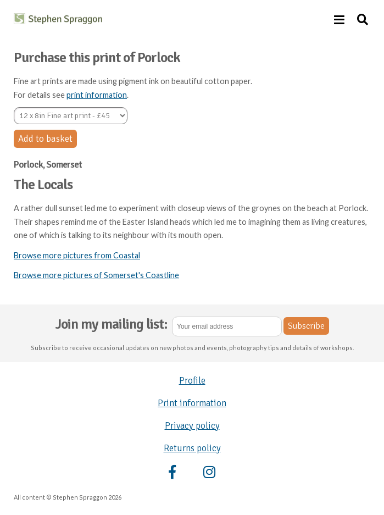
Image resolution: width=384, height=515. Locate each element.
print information (96, 94)
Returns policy (192, 448)
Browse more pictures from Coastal (77, 255)
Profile (192, 380)
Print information (192, 403)
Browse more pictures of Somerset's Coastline (96, 275)
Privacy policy (192, 425)
